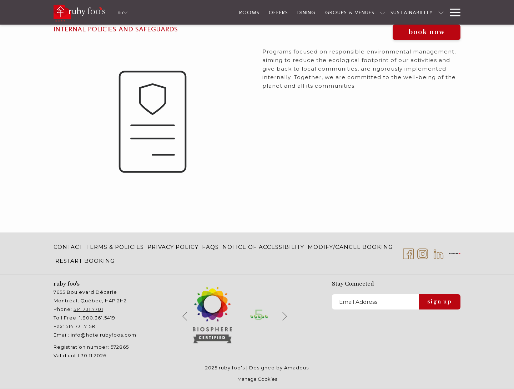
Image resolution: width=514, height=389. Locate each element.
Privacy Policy (172, 247)
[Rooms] (216, 12)
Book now (426, 32)
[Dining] (273, 12)
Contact (68, 247)
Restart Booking (85, 260)
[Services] (427, 12)
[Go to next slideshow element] (284, 316)
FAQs (210, 247)
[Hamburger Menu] (452, 12)
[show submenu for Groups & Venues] (349, 12)
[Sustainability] (378, 12)
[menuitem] (69, 247)
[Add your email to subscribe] (375, 301)
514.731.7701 (88, 309)
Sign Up (439, 302)
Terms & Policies (115, 247)
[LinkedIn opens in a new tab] (438, 253)
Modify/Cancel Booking (350, 247)
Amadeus (296, 367)
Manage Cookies (257, 379)
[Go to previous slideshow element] (184, 316)
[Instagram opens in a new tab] (422, 253)
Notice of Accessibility (263, 247)
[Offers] (245, 12)
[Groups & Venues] (316, 12)
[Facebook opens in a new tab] (408, 253)
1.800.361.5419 (97, 318)
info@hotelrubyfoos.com (103, 335)
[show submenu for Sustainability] (407, 12)
